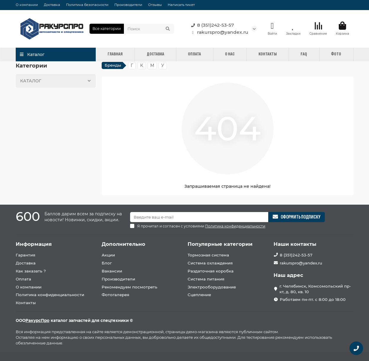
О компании (27, 5)
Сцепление (199, 294)
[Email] (199, 217)
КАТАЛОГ (56, 81)
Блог (107, 263)
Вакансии (112, 271)
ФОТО (336, 54)
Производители (128, 5)
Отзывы (155, 5)
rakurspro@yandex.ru (218, 32)
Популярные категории (220, 244)
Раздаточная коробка (211, 271)
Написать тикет (181, 5)
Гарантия (25, 255)
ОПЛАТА (194, 54)
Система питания (206, 279)
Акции (108, 255)
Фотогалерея (115, 294)
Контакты (26, 302)
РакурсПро (37, 320)
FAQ (304, 54)
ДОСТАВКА (155, 54)
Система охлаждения (210, 263)
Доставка (52, 5)
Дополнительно (123, 244)
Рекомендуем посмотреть (129, 287)
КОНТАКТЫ (267, 54)
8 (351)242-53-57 (211, 25)
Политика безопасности (87, 5)
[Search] (149, 29)
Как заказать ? (31, 271)
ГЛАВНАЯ (115, 54)
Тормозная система (208, 255)
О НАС (229, 54)
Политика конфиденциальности (50, 294)
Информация (34, 244)
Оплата (23, 279)
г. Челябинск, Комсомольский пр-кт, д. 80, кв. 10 (315, 289)
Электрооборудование (212, 287)
